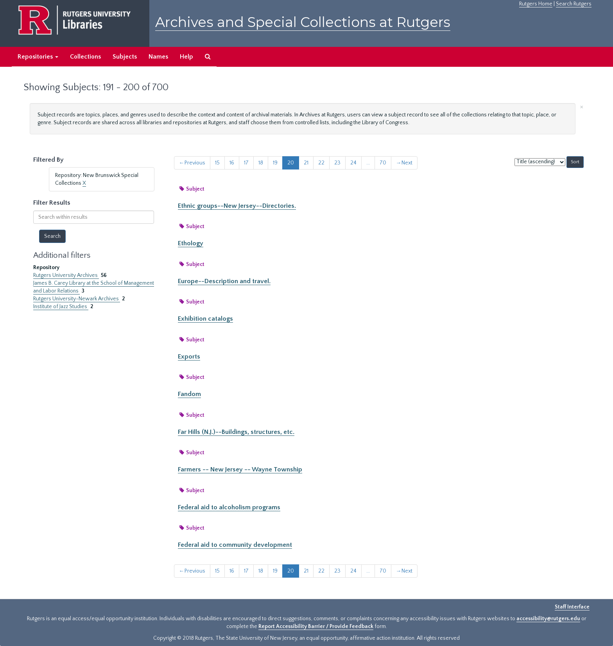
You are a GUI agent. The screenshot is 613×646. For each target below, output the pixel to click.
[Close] (582, 106)
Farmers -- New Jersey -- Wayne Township (240, 469)
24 (353, 163)
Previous (192, 163)
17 (246, 163)
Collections (85, 56)
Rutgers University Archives (66, 275)
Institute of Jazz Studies (60, 306)
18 (260, 163)
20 (290, 163)
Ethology (190, 243)
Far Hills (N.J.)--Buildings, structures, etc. (236, 431)
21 (306, 163)
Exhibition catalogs (205, 318)
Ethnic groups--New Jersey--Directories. (237, 205)
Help (186, 56)
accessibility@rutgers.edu (548, 619)
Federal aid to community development (235, 544)
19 (275, 163)
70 (383, 163)
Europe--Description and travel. (224, 281)
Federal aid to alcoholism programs (229, 507)
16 (231, 163)
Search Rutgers (573, 4)
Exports (189, 356)
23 (337, 163)
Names (158, 56)
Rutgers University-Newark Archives (76, 299)
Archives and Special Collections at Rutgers (302, 22)
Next (404, 163)
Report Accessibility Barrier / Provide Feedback (315, 626)
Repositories (38, 56)
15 (217, 163)
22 (321, 163)
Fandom (189, 394)
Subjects (125, 56)
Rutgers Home (535, 4)
